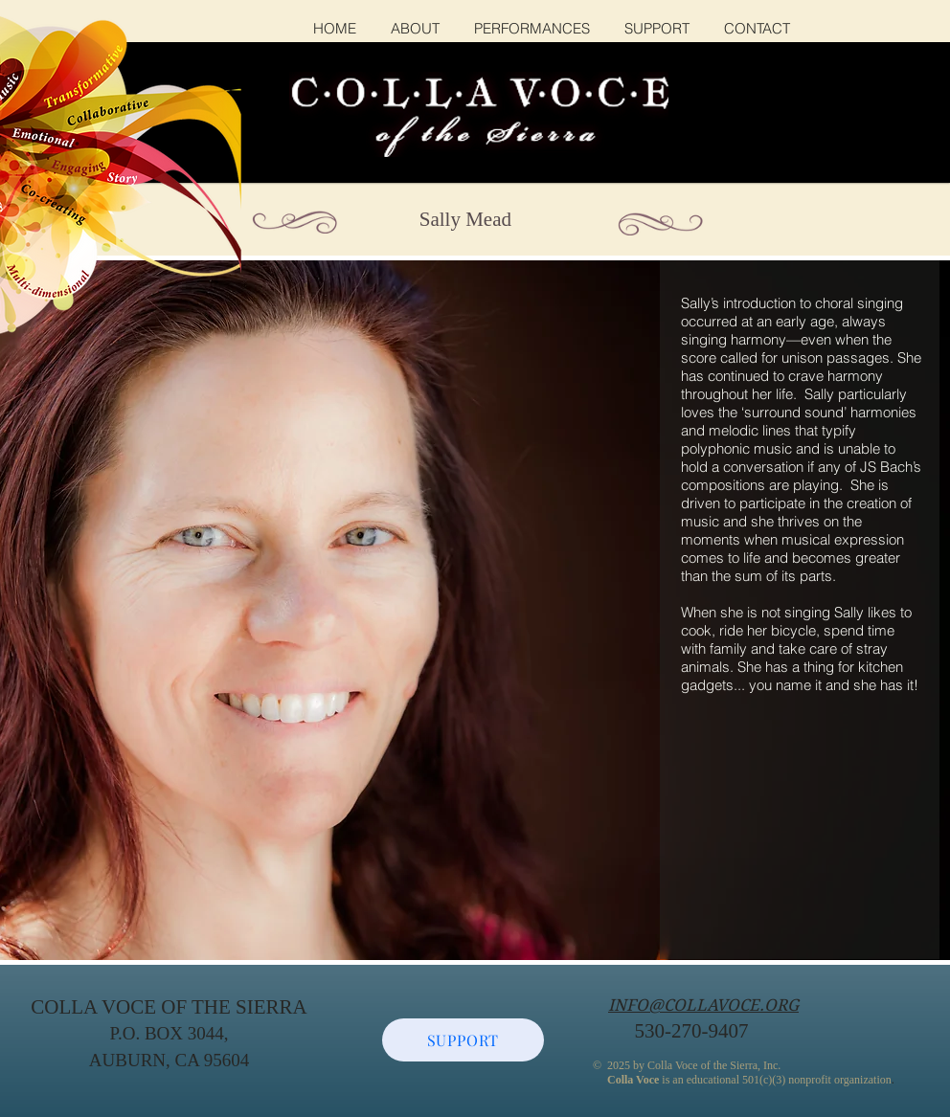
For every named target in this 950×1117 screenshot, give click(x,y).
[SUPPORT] (463, 1039)
